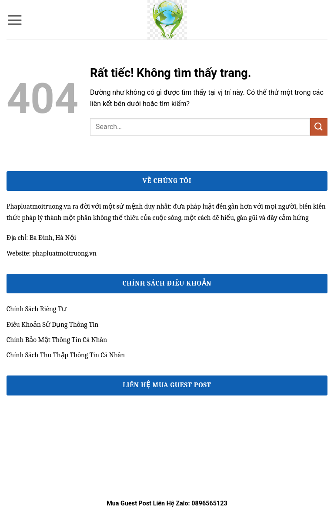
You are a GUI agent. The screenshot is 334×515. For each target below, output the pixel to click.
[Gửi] (318, 126)
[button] (15, 20)
